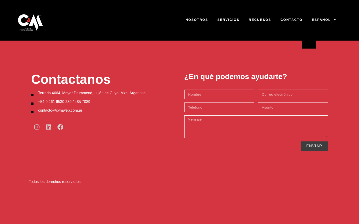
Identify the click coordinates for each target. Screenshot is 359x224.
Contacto (292, 20)
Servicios (228, 20)
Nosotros (196, 20)
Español (324, 20)
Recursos (260, 20)
